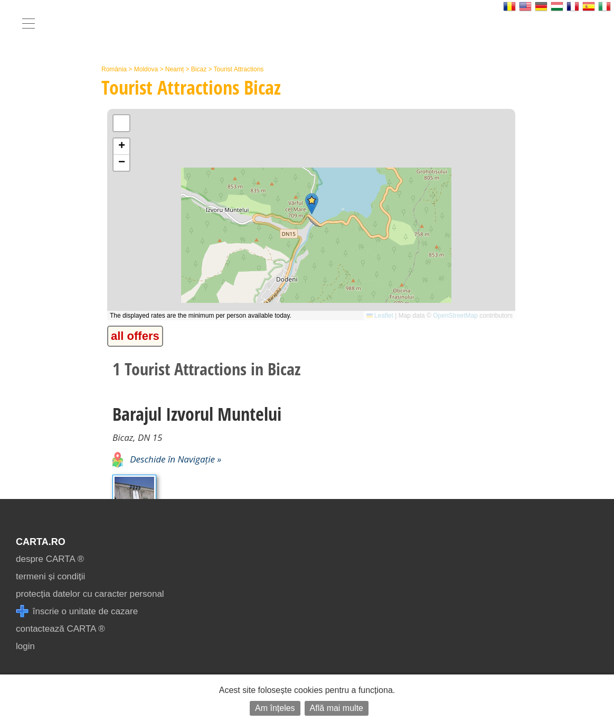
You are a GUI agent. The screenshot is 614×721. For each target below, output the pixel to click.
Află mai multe (336, 708)
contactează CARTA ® (60, 629)
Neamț (174, 69)
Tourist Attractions (239, 69)
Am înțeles (275, 708)
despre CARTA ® (50, 559)
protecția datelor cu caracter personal (90, 594)
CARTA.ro (40, 542)
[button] (311, 204)
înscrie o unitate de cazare (77, 611)
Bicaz (198, 69)
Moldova (146, 69)
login (25, 646)
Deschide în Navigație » (166, 459)
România (114, 69)
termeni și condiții (50, 576)
